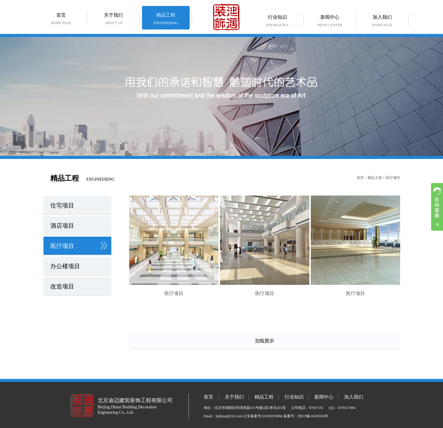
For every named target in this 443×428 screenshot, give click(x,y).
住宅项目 (62, 205)
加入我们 (382, 22)
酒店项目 (62, 225)
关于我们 (113, 20)
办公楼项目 (65, 266)
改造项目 (62, 286)
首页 (61, 20)
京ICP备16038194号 (313, 416)
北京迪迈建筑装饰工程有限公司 (135, 400)
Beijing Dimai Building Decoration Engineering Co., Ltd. (127, 410)
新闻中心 (330, 22)
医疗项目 (393, 178)
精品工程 (166, 20)
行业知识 (277, 22)
